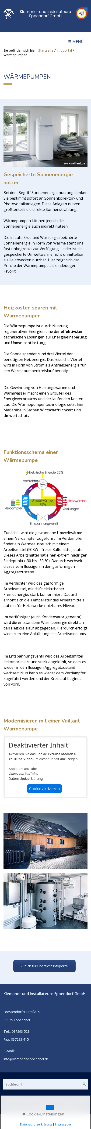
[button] (44, 966)
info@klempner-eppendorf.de (26, 1059)
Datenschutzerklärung (26, 778)
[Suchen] (84, 1084)
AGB (82, 1101)
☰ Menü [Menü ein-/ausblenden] (76, 41)
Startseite (45, 50)
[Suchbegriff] (45, 1084)
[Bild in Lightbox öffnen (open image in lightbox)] (46, 136)
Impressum (31, 1101)
